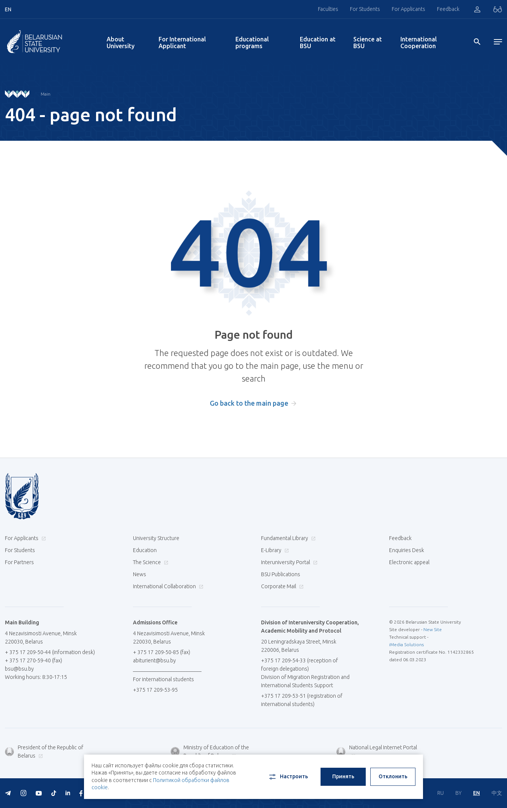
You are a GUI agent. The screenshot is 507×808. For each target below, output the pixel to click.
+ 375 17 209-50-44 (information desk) (50, 652)
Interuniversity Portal (288, 562)
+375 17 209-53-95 (155, 690)
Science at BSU (367, 42)
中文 (497, 793)
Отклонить (393, 776)
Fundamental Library (287, 538)
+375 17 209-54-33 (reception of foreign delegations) (299, 664)
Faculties (328, 9)
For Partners (19, 562)
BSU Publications (280, 574)
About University (120, 42)
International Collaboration (167, 586)
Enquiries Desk (406, 550)
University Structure (156, 538)
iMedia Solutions (406, 644)
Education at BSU (318, 42)
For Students (365, 9)
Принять (343, 776)
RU (440, 793)
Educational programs (252, 42)
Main (45, 93)
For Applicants (408, 9)
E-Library (274, 550)
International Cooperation (418, 42)
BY (458, 793)
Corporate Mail (281, 586)
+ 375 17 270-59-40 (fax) (33, 660)
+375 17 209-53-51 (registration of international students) (301, 700)
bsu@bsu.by (19, 669)
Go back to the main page (249, 403)
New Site (432, 629)
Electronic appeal (409, 562)
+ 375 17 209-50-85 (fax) (161, 652)
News (139, 574)
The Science (149, 562)
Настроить (288, 776)
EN (476, 793)
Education (145, 550)
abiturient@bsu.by (154, 660)
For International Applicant (182, 42)
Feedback (448, 9)
